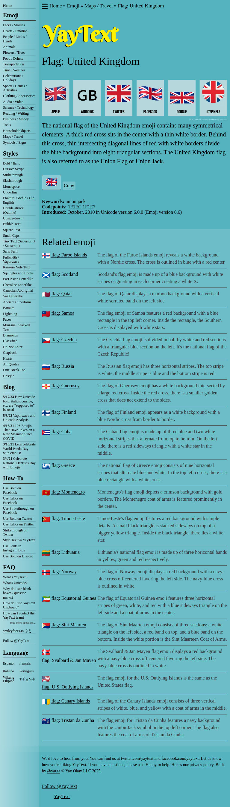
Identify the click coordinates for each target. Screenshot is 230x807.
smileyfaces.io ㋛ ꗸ (17, 631)
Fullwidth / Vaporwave (11, 259)
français (25, 663)
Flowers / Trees (14, 52)
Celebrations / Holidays (13, 78)
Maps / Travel (13, 136)
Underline (10, 192)
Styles (10, 153)
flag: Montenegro (68, 491)
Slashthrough (12, 181)
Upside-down (12, 218)
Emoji (11, 15)
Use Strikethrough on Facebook (18, 510)
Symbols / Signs (14, 142)
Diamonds (10, 335)
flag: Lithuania (65, 552)
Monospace (11, 187)
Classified (10, 341)
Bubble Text (12, 224)
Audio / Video (13, 102)
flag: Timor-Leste (68, 518)
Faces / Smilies (14, 25)
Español (9, 663)
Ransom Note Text (16, 267)
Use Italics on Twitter (18, 524)
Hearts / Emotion (15, 31)
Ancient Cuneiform (17, 302)
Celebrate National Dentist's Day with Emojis (19, 462)
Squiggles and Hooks (18, 273)
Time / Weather (14, 70)
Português (26, 671)
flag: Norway (64, 571)
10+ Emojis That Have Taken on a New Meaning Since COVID (19, 432)
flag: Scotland (64, 274)
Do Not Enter (12, 347)
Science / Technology (18, 107)
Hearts (7, 358)
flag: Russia (62, 366)
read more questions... (23, 622)
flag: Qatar (61, 293)
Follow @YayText (16, 641)
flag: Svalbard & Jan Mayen (69, 660)
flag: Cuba (61, 431)
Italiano (8, 671)
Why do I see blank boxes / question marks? (17, 593)
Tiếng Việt (27, 679)
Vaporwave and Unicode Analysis (19, 418)
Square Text (11, 230)
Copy (69, 185)
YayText (62, 796)
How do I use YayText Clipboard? (19, 605)
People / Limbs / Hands (15, 39)
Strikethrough (13, 175)
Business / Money (16, 119)
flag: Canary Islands (70, 700)
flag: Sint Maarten (68, 624)
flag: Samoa (62, 313)
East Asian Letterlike (18, 279)
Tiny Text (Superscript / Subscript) (19, 243)
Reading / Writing (16, 113)
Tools (7, 125)
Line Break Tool (14, 370)
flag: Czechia (64, 339)
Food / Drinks (13, 58)
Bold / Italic (11, 163)
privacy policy (202, 765)
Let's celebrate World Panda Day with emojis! (19, 448)
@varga (53, 771)
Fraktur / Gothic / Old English (18, 200)
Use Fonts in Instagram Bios (14, 548)
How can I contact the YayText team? (18, 615)
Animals (9, 47)
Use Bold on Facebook (12, 490)
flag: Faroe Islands (69, 254)
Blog (9, 387)
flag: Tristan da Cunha (72, 720)
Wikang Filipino (8, 679)
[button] (44, 7)
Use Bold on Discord (18, 556)
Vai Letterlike (13, 296)
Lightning (10, 314)
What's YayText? (15, 577)
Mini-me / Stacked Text (16, 327)
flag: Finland (63, 412)
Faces (7, 319)
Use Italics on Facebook (13, 500)
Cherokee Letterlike (17, 285)
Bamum (8, 308)
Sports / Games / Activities (15, 88)
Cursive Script (13, 169)
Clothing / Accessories (19, 96)
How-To (13, 478)
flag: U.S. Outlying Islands (67, 686)
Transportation (13, 64)
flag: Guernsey (65, 385)
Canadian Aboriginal (18, 290)
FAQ (9, 567)
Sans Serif (10, 251)
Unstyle (8, 376)
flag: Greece (63, 465)
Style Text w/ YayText (19, 540)
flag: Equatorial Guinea (73, 598)
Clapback (9, 353)
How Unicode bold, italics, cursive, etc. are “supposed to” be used (19, 403)
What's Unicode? (15, 583)
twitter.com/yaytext (137, 758)
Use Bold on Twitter (17, 519)
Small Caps (11, 235)
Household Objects (17, 131)
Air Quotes (11, 364)
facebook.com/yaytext (180, 758)
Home (7, 6)
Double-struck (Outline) (13, 210)
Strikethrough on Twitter (15, 532)
